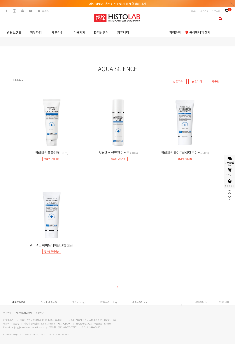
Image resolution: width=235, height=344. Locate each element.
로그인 (194, 11)
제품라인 (58, 32)
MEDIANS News (139, 302)
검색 (219, 19)
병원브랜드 (14, 32)
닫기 (231, 3)
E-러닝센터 (101, 32)
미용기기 (79, 32)
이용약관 (40, 312)
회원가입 (204, 11)
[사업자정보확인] (63, 323)
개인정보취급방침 (24, 312)
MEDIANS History (108, 302)
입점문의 (175, 32)
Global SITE (201, 301)
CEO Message (79, 302)
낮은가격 (178, 81)
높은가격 (197, 81)
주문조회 (216, 11)
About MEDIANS (49, 302)
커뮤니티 (123, 32)
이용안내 (7, 312)
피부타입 (36, 32)
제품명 (216, 81)
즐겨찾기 (46, 11)
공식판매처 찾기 (199, 32)
